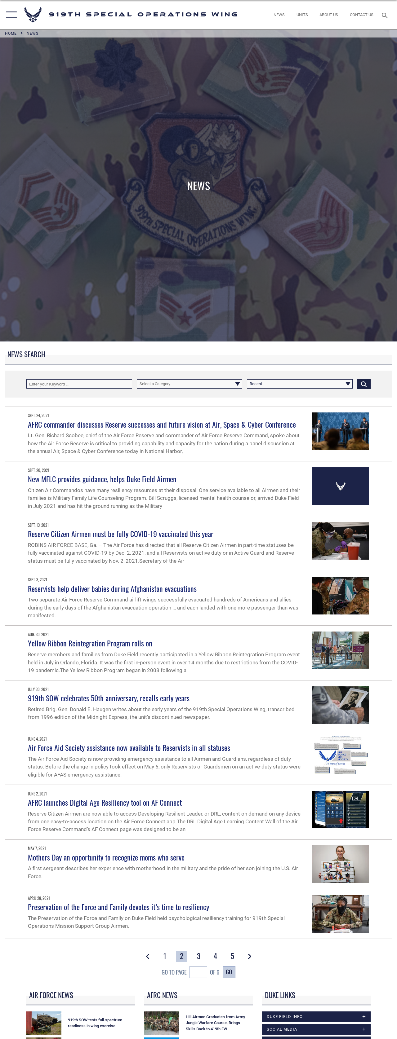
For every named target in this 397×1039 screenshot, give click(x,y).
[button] (10, 14)
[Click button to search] (364, 384)
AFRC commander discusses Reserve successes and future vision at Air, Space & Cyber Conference (162, 424)
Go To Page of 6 (190, 973)
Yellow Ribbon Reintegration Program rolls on (90, 643)
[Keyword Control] (79, 384)
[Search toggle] (386, 14)
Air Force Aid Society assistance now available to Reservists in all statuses (129, 747)
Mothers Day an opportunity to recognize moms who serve (106, 857)
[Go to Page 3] (198, 956)
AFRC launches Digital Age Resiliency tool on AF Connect (105, 802)
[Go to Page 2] (181, 956)
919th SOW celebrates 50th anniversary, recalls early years (109, 697)
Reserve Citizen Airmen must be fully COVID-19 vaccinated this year (120, 533)
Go (229, 971)
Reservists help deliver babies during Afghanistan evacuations (112, 588)
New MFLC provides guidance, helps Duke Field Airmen (102, 478)
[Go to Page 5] (232, 956)
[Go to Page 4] (215, 956)
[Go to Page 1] (164, 956)
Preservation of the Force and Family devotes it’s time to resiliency (118, 906)
